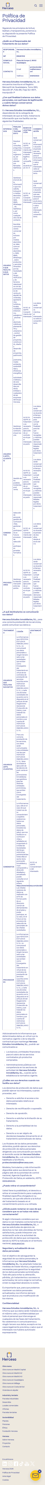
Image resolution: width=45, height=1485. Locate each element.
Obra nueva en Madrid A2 (12, 1373)
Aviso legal (6, 1476)
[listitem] (4, 1463)
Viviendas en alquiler (10, 1390)
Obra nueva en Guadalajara (13, 1380)
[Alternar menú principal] (41, 5)
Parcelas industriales (10, 1399)
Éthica (4, 1428)
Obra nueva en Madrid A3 (12, 1376)
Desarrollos (6, 1402)
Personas (6, 1424)
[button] (35, 1475)
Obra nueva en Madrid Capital (14, 1370)
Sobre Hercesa (8, 1440)
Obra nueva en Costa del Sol (13, 1387)
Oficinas (5, 1409)
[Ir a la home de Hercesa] (9, 5)
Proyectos (6, 1443)
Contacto (6, 1446)
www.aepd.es (9, 1181)
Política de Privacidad (10, 1473)
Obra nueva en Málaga (11, 1383)
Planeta (5, 1421)
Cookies (5, 1480)
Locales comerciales (10, 1406)
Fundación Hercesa (10, 1431)
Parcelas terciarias (9, 1412)
